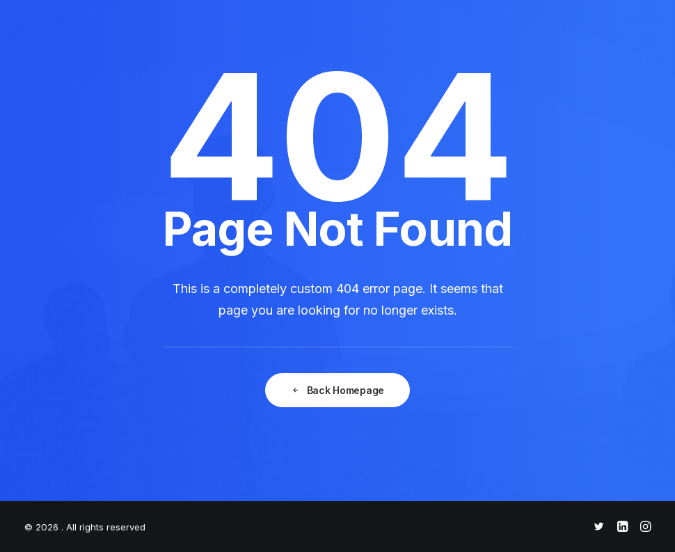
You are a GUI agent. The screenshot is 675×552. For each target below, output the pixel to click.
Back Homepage (337, 390)
